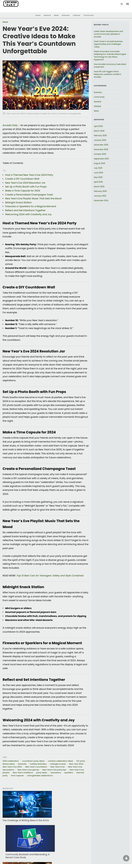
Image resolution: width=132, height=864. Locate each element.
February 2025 (100, 191)
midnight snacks (58, 764)
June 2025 (98, 172)
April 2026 (98, 126)
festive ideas (9, 764)
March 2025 (99, 186)
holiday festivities (38, 764)
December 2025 (101, 144)
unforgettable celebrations (40, 775)
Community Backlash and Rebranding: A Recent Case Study (62, 816)
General (47, 15)
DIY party (80, 761)
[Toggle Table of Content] (4, 170)
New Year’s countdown (36, 766)
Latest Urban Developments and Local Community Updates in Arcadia (108, 34)
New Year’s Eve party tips (54, 769)
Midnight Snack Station (18, 202)
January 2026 (100, 140)
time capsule (17, 775)
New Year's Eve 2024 (12, 766)
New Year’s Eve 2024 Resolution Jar (25, 182)
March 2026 (99, 131)
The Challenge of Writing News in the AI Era (21, 816)
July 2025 (98, 168)
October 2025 (100, 154)
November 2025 (101, 149)
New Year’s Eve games (28, 769)
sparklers (68, 772)
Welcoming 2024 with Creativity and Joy (28, 214)
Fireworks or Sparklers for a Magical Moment (30, 206)
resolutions (55, 772)
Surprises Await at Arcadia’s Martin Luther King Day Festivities (20, 846)
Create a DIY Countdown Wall (22, 178)
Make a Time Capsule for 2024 (22, 190)
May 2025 (98, 177)
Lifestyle (76, 15)
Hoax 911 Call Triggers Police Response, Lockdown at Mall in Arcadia (107, 74)
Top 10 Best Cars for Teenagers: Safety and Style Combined (51, 575)
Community (89, 15)
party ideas (41, 772)
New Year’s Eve (57, 766)
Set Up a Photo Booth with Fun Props (26, 186)
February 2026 (100, 135)
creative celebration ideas (60, 761)
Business (66, 15)
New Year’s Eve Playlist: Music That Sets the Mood (33, 198)
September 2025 (101, 158)
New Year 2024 (76, 764)
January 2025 (100, 196)
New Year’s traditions (23, 772)
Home (38, 15)
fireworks (22, 764)
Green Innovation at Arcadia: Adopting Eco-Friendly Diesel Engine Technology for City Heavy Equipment (110, 55)
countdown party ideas (33, 761)
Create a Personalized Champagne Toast (29, 194)
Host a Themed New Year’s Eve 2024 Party (29, 174)
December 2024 (101, 200)
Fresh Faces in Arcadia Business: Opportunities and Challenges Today (108, 44)
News (56, 15)
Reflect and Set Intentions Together (25, 210)
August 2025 (99, 163)
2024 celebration (11, 761)
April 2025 (98, 182)
